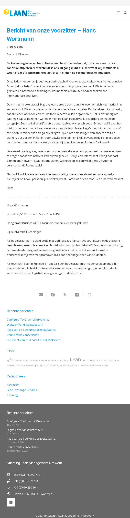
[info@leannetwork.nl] (10, 474)
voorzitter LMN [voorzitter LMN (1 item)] (101, 365)
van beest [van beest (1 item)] (89, 365)
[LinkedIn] (11, 502)
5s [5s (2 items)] (11, 359)
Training (12, 395)
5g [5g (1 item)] (8, 360)
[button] (118, 13)
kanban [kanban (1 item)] (66, 360)
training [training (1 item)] (81, 365)
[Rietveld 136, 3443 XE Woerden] (10, 493)
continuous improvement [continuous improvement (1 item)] (25, 360)
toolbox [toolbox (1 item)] (73, 365)
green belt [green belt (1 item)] (42, 360)
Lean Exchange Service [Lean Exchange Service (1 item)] (92, 360)
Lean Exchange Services (22, 390)
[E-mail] (41, 295)
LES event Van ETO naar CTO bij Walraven (33, 340)
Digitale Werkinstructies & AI (25, 324)
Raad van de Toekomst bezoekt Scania (31, 330)
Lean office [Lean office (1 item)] (20, 365)
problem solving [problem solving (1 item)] (42, 365)
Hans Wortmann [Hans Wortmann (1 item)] (55, 360)
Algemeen (13, 385)
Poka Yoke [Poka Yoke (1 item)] (30, 365)
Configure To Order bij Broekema (28, 319)
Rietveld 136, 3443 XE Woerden (33, 494)
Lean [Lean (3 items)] (75, 359)
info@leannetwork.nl (27, 475)
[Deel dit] (53, 295)
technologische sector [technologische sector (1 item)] (60, 365)
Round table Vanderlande (23, 335)
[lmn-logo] (22, 13)
